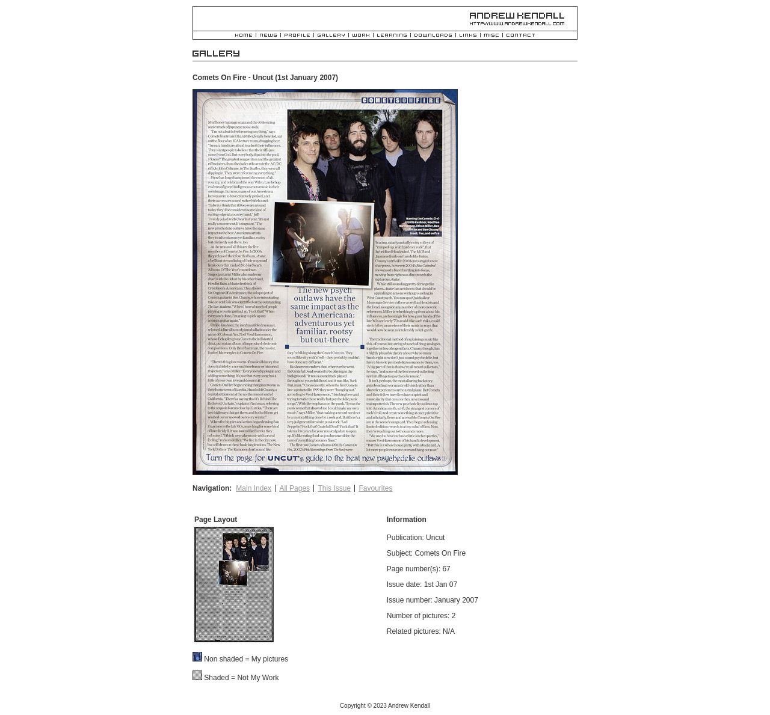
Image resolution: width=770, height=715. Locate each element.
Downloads (433, 35)
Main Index (253, 488)
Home (243, 35)
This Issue (334, 488)
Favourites (375, 488)
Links (468, 35)
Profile (297, 35)
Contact (521, 35)
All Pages (294, 488)
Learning (392, 35)
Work (361, 35)
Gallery (331, 35)
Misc (491, 35)
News (268, 35)
